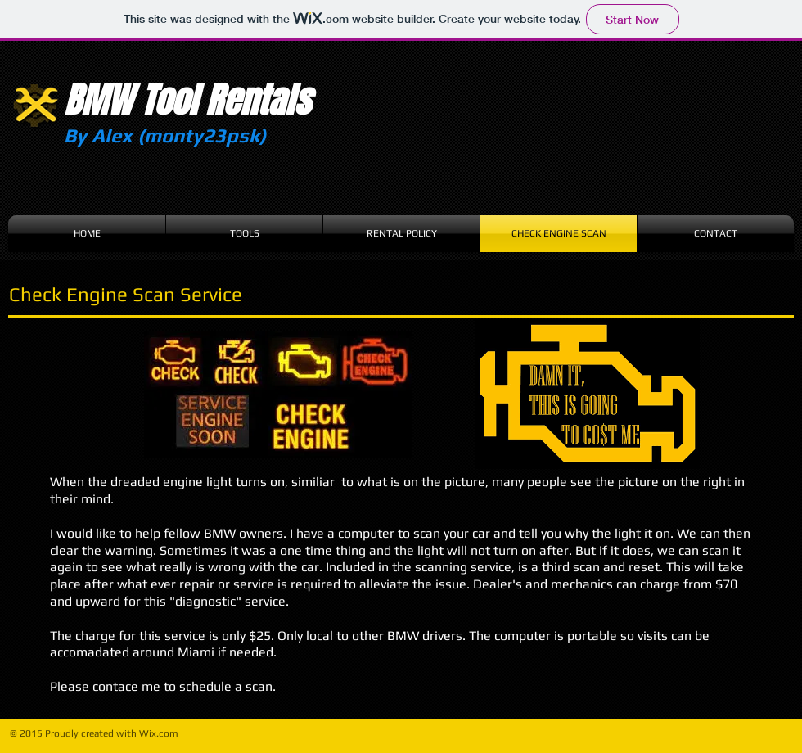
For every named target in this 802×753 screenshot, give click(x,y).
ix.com (163, 733)
